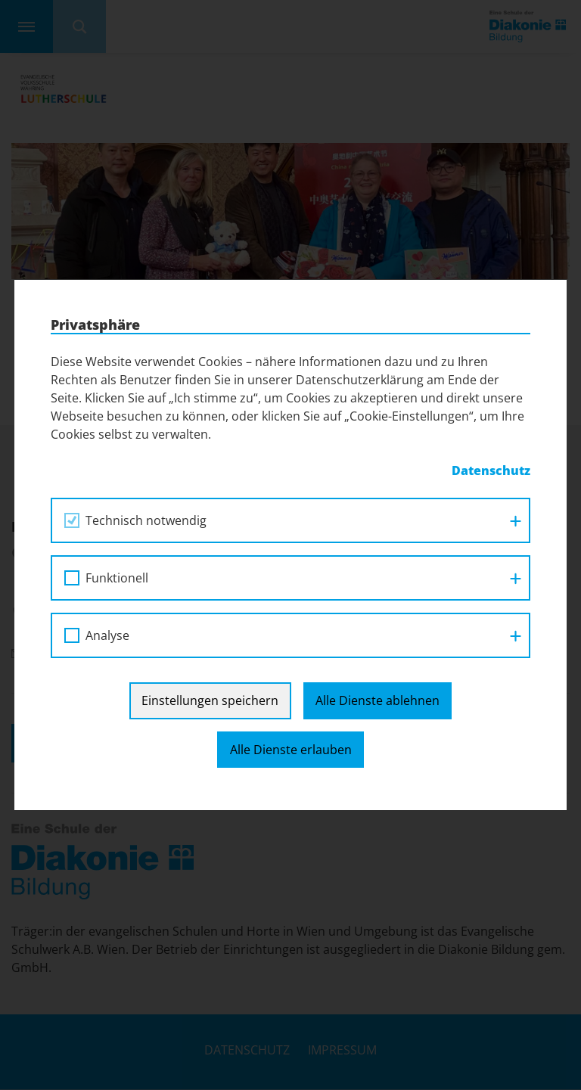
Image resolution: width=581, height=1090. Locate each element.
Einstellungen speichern (209, 700)
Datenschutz (491, 470)
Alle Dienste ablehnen (377, 700)
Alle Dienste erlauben (291, 749)
